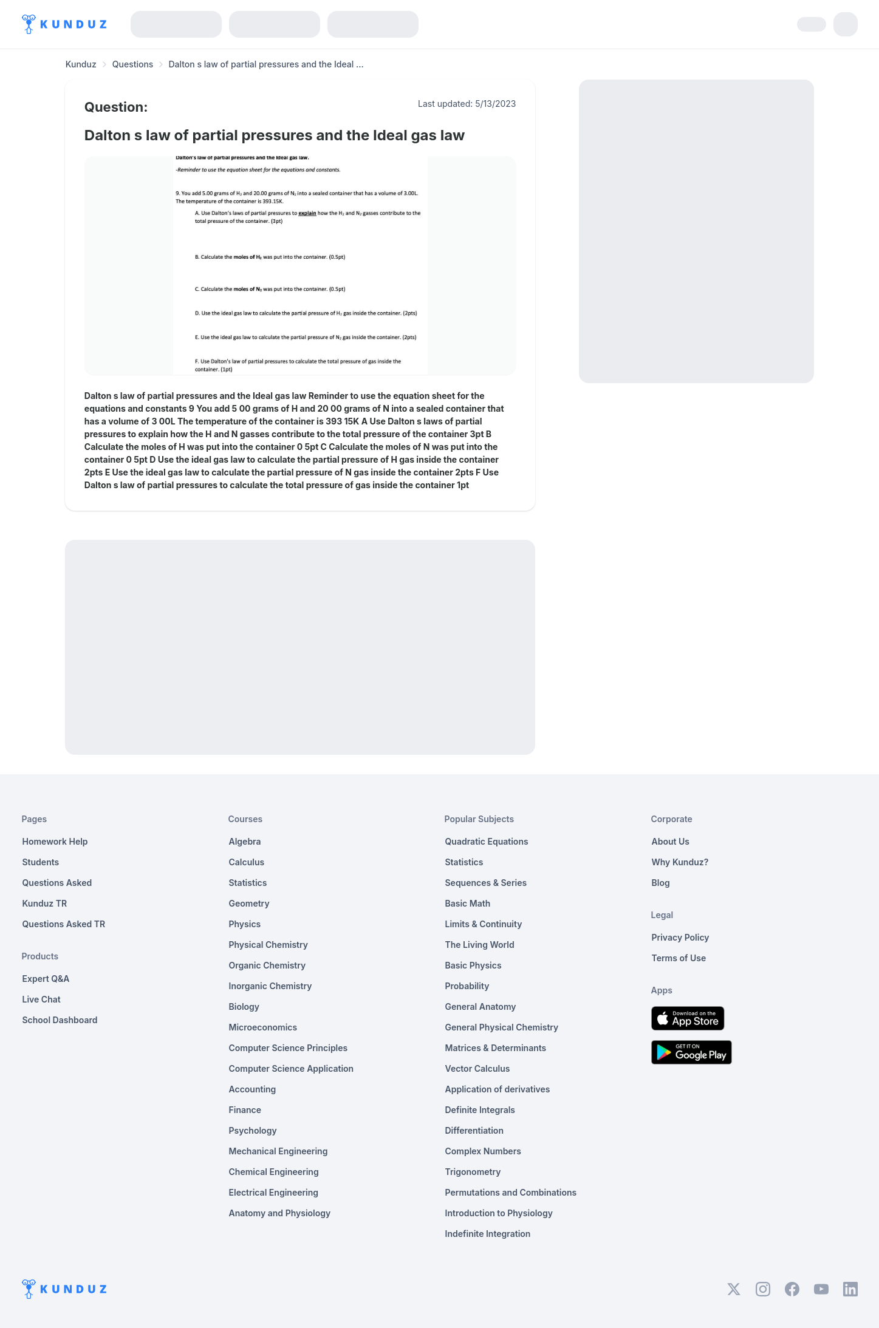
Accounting (252, 1089)
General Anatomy (480, 1006)
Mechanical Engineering (278, 1151)
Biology (244, 1006)
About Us (670, 841)
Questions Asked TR (64, 924)
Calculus (247, 862)
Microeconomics (263, 1027)
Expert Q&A (46, 978)
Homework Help (55, 841)
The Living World (480, 944)
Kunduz (81, 64)
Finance (245, 1110)
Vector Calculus (477, 1068)
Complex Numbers (483, 1151)
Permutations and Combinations (511, 1192)
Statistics (248, 882)
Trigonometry (473, 1171)
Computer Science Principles (288, 1048)
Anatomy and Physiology (280, 1213)
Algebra (245, 841)
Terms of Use (679, 958)
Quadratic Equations (486, 841)
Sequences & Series (486, 882)
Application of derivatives (497, 1089)
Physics (245, 924)
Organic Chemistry (267, 965)
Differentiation (474, 1130)
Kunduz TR (44, 903)
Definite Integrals (480, 1110)
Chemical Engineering (274, 1171)
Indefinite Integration (488, 1233)
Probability (467, 986)
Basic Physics (473, 965)
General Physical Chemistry (502, 1027)
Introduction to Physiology (499, 1213)
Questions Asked (57, 882)
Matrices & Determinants (496, 1048)
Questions (133, 64)
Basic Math (468, 903)
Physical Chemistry (269, 944)
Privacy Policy (681, 937)
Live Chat (41, 999)
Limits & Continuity (483, 924)
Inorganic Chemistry (270, 986)
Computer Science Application (291, 1068)
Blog (661, 882)
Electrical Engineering (274, 1192)
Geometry (249, 903)
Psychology (253, 1130)
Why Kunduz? (680, 862)
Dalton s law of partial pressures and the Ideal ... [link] (265, 64)
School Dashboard (60, 1020)
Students (41, 862)
